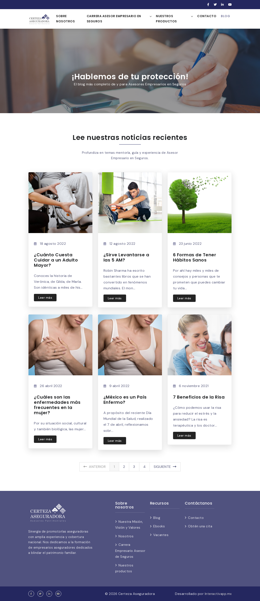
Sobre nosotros (66, 18)
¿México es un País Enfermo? (125, 399)
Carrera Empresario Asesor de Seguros (130, 551)
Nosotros (125, 536)
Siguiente (165, 466)
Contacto (206, 16)
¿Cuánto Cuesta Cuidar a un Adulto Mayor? (56, 260)
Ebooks (159, 526)
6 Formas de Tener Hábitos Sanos (194, 257)
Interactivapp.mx (217, 593)
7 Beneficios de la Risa (199, 397)
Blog (225, 16)
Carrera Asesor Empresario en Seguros (114, 18)
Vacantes (160, 535)
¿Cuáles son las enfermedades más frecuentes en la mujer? (57, 405)
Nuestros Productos (166, 18)
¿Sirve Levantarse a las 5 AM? (126, 257)
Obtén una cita (200, 526)
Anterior (94, 466)
